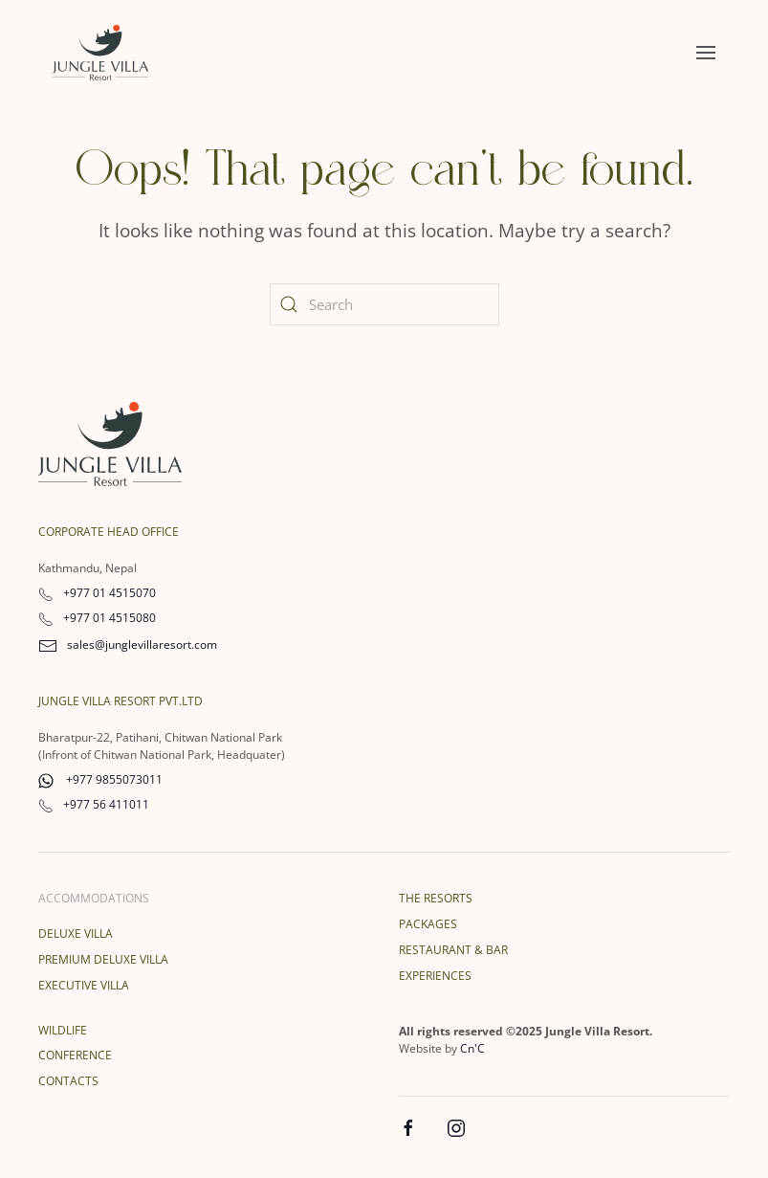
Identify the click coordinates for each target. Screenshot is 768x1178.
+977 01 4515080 (97, 618)
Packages (428, 924)
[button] (705, 52)
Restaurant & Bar (453, 950)
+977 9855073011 (100, 779)
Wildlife (62, 1030)
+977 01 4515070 (97, 593)
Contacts (68, 1081)
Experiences (435, 975)
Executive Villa (83, 985)
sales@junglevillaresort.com (127, 644)
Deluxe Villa (75, 933)
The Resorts (435, 898)
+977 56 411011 (93, 804)
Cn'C (472, 1048)
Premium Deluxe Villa (103, 959)
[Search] (384, 304)
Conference (75, 1055)
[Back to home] (100, 52)
